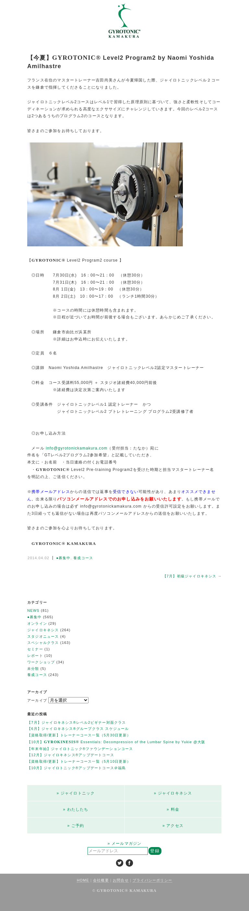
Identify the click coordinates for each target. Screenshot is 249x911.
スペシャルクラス (43, 643)
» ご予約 (75, 825)
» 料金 (173, 809)
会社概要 (101, 880)
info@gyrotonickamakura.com (76, 448)
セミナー (35, 649)
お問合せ (121, 880)
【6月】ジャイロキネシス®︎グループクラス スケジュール (78, 729)
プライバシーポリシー (152, 880)
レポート (35, 656)
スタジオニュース (43, 636)
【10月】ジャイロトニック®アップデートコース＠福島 (76, 768)
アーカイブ (37, 700)
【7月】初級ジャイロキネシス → (192, 576)
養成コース (83, 558)
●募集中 (63, 558)
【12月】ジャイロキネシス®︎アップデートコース (70, 755)
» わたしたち (75, 809)
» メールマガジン (125, 843)
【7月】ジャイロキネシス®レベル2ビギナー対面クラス (76, 722)
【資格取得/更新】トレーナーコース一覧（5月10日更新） (79, 761)
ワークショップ (41, 662)
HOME (83, 880)
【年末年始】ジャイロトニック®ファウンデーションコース (80, 749)
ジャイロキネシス (43, 630)
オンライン (37, 623)
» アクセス (173, 825)
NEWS (33, 610)
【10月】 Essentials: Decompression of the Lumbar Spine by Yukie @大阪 (116, 742)
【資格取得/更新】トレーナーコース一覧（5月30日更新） (79, 735)
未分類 (33, 669)
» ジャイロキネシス (173, 793)
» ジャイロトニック (75, 793)
